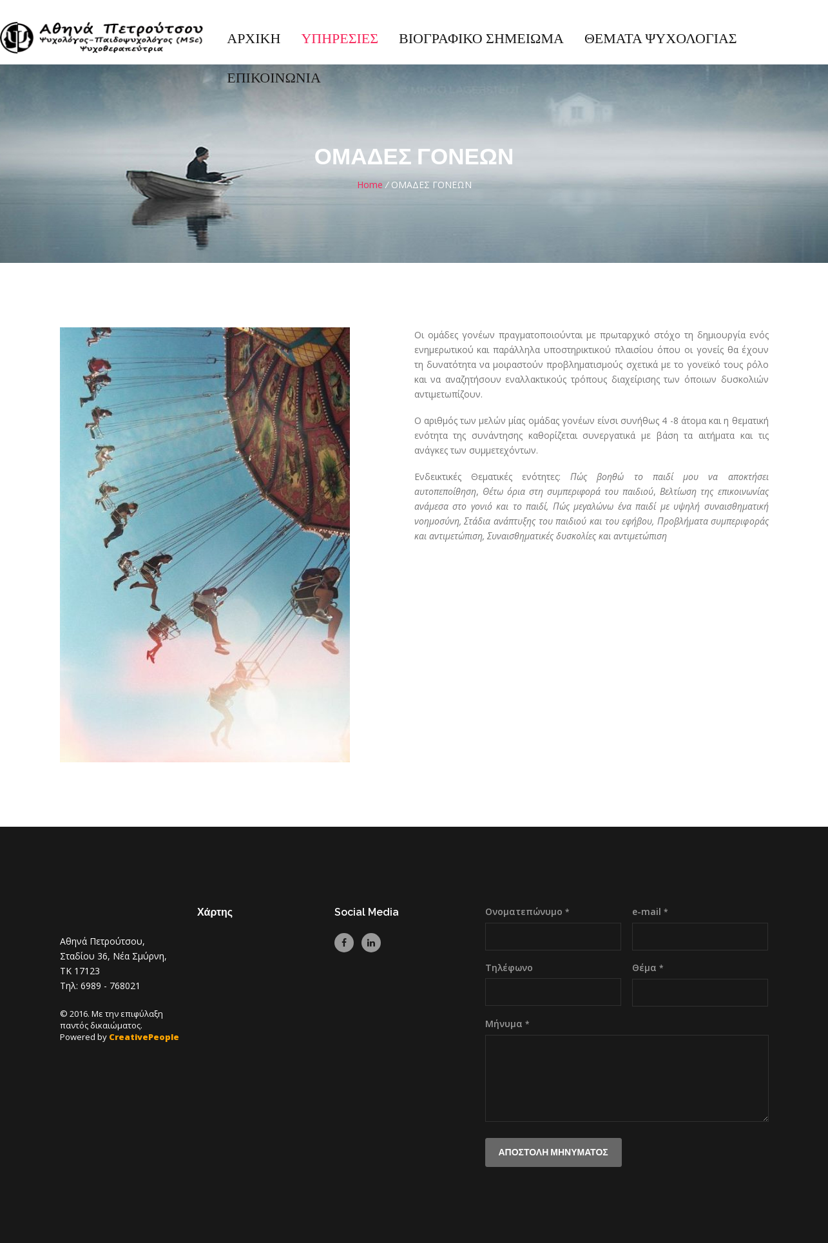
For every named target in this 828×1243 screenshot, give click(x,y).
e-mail (650, 911)
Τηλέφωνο (509, 967)
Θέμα (648, 967)
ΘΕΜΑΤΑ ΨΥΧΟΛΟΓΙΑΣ (660, 39)
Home (370, 184)
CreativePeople (144, 1037)
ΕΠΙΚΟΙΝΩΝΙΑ (274, 78)
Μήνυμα (507, 1023)
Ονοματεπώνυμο (527, 911)
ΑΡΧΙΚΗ (253, 39)
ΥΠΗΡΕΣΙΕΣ (339, 39)
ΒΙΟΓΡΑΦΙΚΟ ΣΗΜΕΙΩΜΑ (481, 39)
